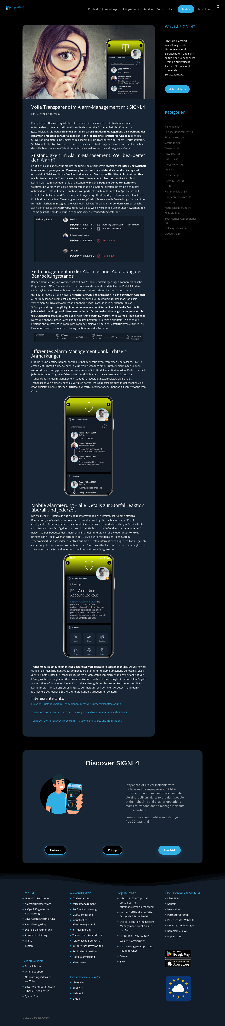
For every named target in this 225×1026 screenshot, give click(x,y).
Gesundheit (172, 142)
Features (55, 850)
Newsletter (173, 909)
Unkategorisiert (174, 228)
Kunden (148, 9)
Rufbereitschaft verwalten (87, 946)
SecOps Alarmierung (84, 909)
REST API (77, 988)
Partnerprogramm (178, 914)
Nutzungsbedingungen (181, 925)
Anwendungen (110, 9)
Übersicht (78, 982)
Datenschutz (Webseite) (181, 920)
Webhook (77, 993)
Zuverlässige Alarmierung (40, 918)
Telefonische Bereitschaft (87, 940)
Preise (160, 9)
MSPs (168, 202)
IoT (166, 170)
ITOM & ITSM (172, 180)
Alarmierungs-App (36, 924)
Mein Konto (205, 9)
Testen (186, 9)
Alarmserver (79, 962)
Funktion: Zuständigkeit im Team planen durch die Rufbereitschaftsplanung (76, 704)
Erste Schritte (33, 966)
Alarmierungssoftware (38, 903)
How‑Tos (170, 153)
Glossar (169, 148)
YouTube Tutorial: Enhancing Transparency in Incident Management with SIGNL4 (79, 712)
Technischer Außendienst (87, 935)
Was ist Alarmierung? (132, 941)
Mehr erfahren (177, 89)
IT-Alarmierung (81, 898)
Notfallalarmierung (176, 207)
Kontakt (171, 903)
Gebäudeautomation (84, 951)
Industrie (170, 159)
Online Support (34, 971)
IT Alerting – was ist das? (134, 935)
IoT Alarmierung (81, 929)
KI (166, 186)
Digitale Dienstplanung (38, 929)
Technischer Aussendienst (180, 218)
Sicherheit (171, 213)
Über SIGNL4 (174, 898)
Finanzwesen (172, 137)
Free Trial (169, 850)
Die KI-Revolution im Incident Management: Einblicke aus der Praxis (137, 926)
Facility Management (177, 132)
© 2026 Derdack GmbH (36, 1017)
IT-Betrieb (170, 175)
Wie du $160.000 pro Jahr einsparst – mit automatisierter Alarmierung (137, 902)
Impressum (174, 936)
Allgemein (54, 114)
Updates (170, 233)
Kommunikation (174, 191)
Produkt (93, 9)
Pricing (112, 850)
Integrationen (131, 9)
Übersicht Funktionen (37, 898)
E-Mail (76, 998)
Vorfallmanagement (84, 903)
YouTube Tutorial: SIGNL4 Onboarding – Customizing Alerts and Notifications (76, 720)
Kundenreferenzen (176, 197)
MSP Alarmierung (82, 914)
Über (171, 9)
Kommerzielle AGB (178, 931)
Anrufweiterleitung (36, 935)
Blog (122, 961)
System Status (33, 996)
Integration (171, 164)
